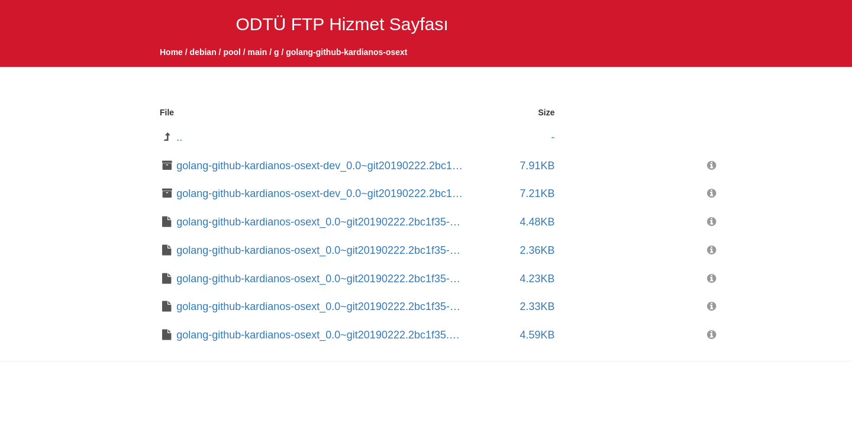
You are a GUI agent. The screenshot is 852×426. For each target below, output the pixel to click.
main (257, 52)
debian (203, 52)
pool (232, 52)
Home (171, 52)
